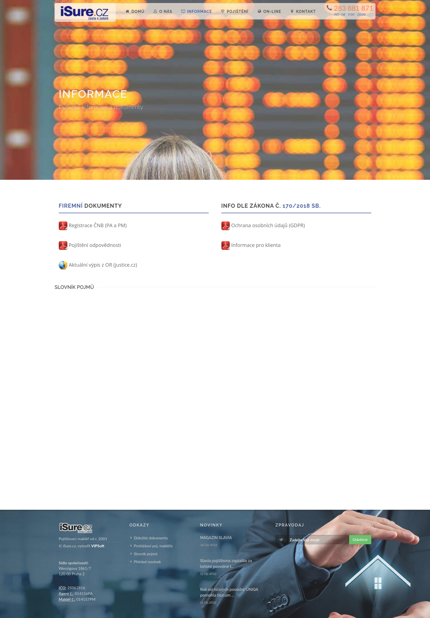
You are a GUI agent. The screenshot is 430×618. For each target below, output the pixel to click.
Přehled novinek (147, 561)
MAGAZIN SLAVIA (216, 538)
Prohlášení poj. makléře (153, 545)
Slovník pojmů (145, 553)
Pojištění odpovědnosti (90, 245)
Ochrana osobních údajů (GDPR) (263, 225)
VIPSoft (97, 545)
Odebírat (360, 539)
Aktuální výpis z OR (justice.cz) (98, 264)
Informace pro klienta (251, 245)
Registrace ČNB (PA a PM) (93, 225)
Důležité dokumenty (151, 538)
